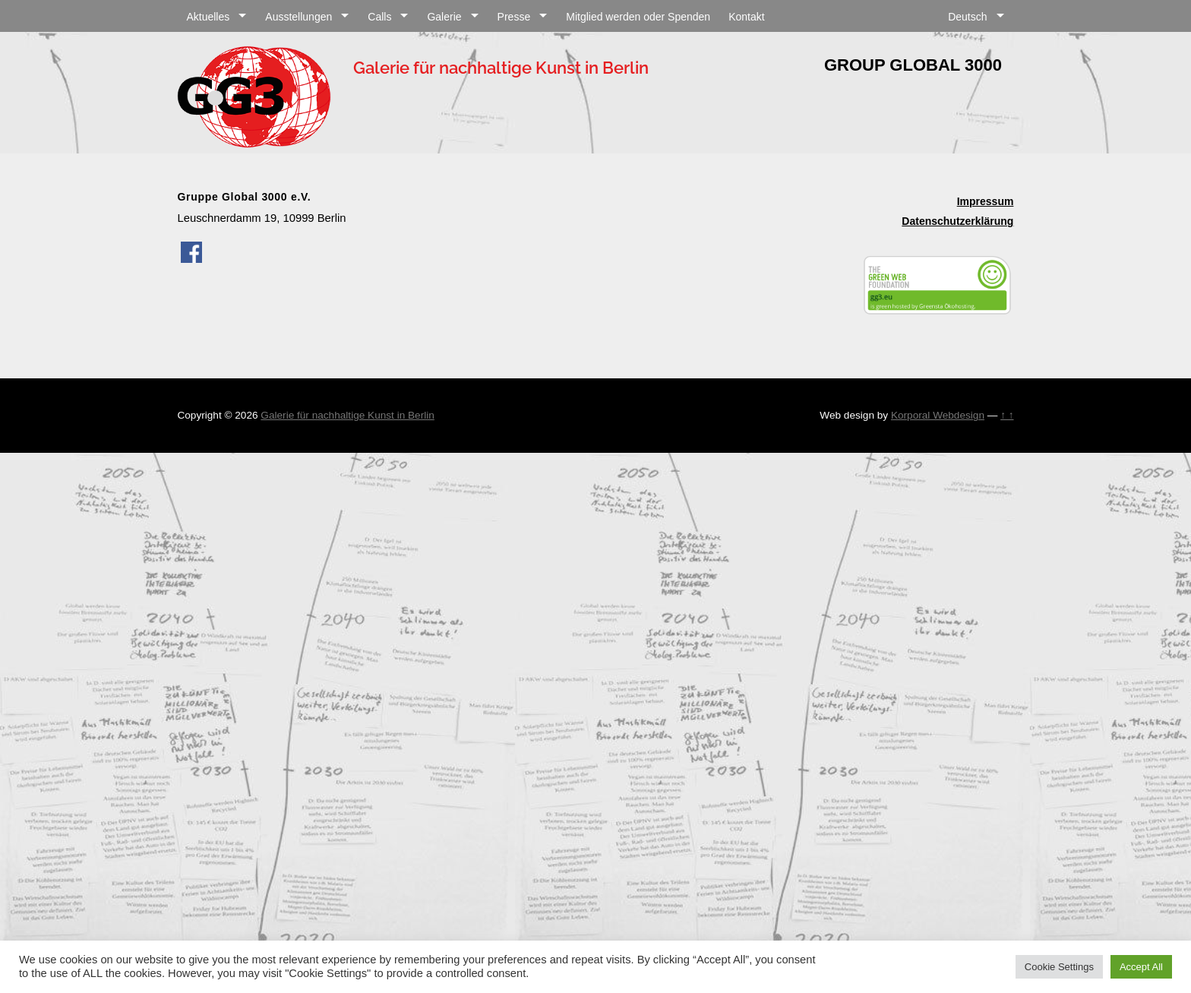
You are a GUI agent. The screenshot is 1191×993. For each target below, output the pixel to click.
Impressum (985, 201)
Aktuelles (207, 17)
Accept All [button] (1141, 966)
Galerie (444, 17)
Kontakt (746, 17)
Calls (379, 17)
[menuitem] (976, 15)
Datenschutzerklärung (957, 221)
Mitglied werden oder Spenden (638, 17)
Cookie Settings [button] (1059, 966)
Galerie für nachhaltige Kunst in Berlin (347, 415)
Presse (514, 17)
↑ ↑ (1006, 415)
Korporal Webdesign (937, 415)
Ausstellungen (298, 17)
